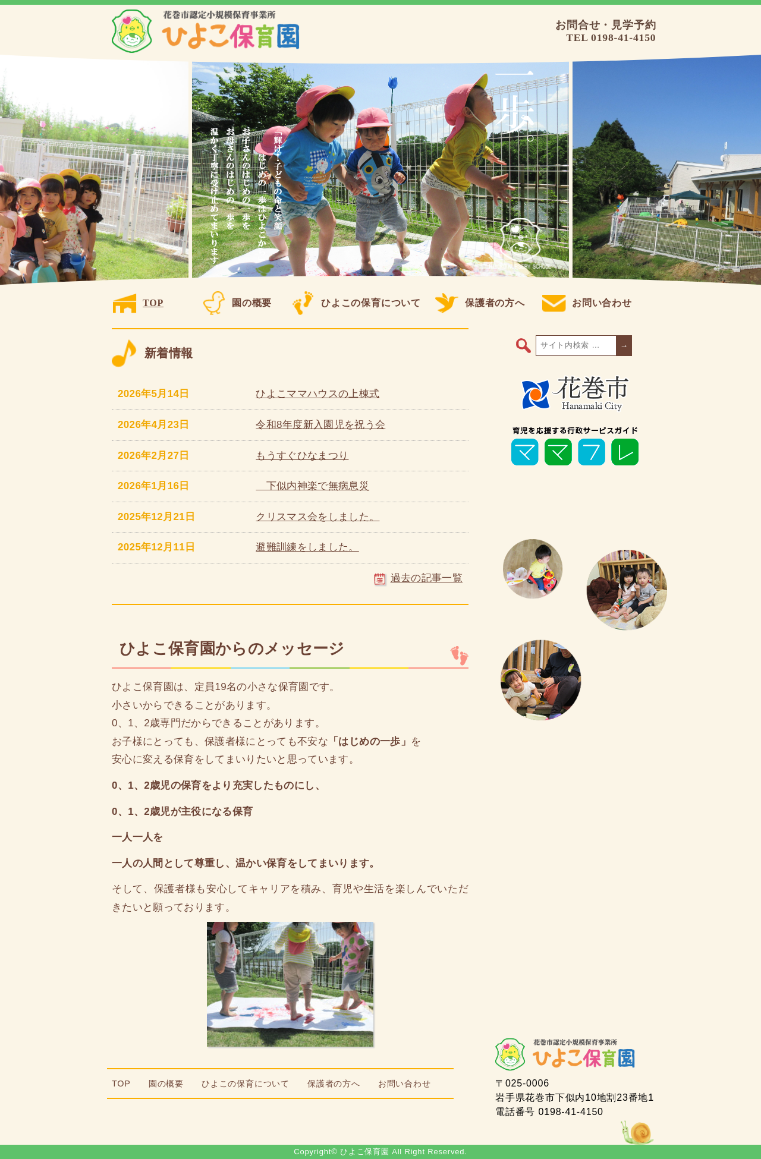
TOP (138, 303)
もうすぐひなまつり (302, 455)
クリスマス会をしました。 (317, 516)
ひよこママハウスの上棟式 (317, 393)
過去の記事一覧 (418, 578)
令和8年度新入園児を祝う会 (320, 424)
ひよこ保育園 (208, 31)
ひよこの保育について (356, 303)
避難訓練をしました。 (307, 547)
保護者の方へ (480, 303)
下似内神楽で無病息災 (312, 486)
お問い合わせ (587, 303)
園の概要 (237, 303)
